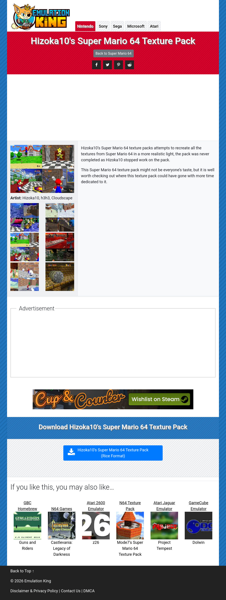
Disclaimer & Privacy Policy (34, 590)
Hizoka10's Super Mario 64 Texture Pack (113, 453)
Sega (117, 26)
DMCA (89, 590)
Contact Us (70, 590)
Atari (154, 26)
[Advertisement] (113, 107)
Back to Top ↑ (22, 571)
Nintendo (85, 26)
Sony (103, 26)
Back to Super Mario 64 (114, 53)
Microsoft (136, 26)
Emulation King (37, 581)
